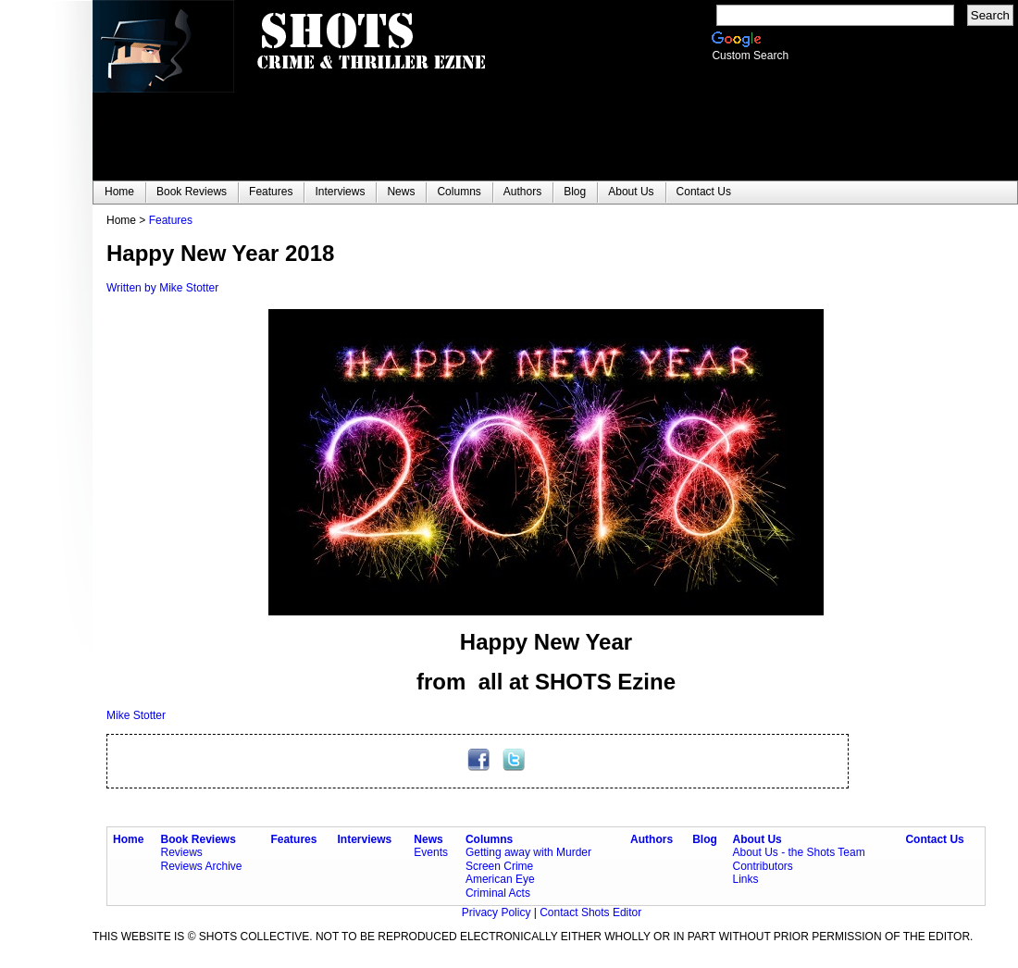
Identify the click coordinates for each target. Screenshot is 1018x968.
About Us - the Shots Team (798, 852)
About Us (756, 839)
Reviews (182, 852)
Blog (704, 839)
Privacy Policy (498, 912)
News (428, 839)
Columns (489, 839)
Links (745, 879)
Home (128, 839)
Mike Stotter (136, 715)
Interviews (365, 839)
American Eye (500, 879)
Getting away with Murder (528, 852)
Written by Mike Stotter (162, 287)
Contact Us (934, 839)
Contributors (762, 866)
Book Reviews (198, 839)
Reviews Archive (201, 866)
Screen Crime (499, 866)
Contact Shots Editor (590, 912)
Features (170, 220)
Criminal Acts (498, 893)
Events (431, 852)
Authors (651, 839)
